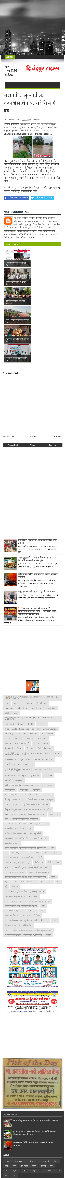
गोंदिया (50, 737)
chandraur (9, 651)
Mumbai (18, 681)
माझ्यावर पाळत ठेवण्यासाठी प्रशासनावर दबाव (19, 824)
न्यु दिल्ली (57, 795)
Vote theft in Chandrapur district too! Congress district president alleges (29, 713)
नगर (6, 795)
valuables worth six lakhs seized (19, 707)
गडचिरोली (36, 733)
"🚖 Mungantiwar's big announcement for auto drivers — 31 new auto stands (31, 640)
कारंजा (50, 728)
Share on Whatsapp (16, 205)
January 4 (9, 676)
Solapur (30, 691)
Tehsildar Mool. (45, 691)
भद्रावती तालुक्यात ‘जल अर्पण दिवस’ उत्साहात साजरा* (32, 810)
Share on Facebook (16, 198)
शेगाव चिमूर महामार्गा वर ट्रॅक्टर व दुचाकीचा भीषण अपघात (37, 484)
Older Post (57, 379)
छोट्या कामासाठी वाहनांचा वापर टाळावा (25, 761)
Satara (19, 691)
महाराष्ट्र (53, 819)
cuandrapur (51, 651)
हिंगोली (48, 877)
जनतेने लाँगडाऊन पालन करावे (14, 771)
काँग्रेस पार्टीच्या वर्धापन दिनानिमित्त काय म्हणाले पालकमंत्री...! (24, 728)
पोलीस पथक (39, 805)
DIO (15, 655)
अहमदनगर (18, 723)
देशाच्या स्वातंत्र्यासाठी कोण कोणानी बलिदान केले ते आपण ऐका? (25, 790)
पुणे (29, 805)
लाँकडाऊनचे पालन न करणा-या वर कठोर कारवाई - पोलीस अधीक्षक (27, 844)
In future (42, 667)
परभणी (40, 800)
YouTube (48, 718)
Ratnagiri (9, 691)
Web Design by (19, 1169)
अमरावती (8, 723)
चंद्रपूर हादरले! (54, 757)
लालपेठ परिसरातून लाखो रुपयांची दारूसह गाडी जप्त (21, 848)
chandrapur (37, 119)
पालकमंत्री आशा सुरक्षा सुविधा (14, 805)
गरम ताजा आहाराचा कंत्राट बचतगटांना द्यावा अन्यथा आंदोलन (24, 737)
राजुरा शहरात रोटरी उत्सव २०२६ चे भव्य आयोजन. (37, 535)
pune (46, 686)
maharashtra (47, 676)
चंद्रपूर (15, 747)
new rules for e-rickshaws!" (17, 686)
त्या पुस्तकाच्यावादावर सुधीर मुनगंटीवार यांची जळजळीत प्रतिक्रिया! (26, 781)
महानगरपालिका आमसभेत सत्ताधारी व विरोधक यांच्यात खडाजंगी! (25, 819)
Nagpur (29, 681)
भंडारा (58, 805)
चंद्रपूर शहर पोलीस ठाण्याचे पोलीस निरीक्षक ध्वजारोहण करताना (25, 757)
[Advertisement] (32, 27)
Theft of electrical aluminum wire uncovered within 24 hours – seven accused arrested (32, 697)
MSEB (7, 681)
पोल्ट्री (49, 805)
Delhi (7, 655)
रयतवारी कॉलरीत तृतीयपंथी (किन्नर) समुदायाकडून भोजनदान (24, 834)
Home (33, 379)
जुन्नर (29, 771)
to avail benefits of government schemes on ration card (29, 702)
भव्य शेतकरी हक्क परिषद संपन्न (39, 815)
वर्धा (42, 853)
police (36, 686)
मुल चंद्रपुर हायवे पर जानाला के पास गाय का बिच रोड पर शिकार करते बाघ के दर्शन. (37, 502)
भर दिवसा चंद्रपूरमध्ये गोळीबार (14, 815)
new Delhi (42, 681)
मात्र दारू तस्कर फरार (45, 824)
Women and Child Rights (16, 718)
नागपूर (37, 795)
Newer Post (8, 379)
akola (16, 646)
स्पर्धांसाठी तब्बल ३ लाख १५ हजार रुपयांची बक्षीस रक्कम (23, 877)
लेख (43, 848)
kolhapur (21, 676)
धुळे (52, 790)
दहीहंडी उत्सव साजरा (11, 786)
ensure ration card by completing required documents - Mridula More (29, 661)
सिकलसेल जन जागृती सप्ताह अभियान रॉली (18, 868)
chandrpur (23, 651)
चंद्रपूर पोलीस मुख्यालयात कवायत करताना (34, 747)
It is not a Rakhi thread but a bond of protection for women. (31, 671)
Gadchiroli (9, 667)
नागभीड (46, 795)
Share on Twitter (42, 198)
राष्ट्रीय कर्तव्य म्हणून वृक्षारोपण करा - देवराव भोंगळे (21, 839)
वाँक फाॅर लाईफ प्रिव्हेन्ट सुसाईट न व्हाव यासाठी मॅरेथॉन (22, 858)
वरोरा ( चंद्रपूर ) (31, 853)
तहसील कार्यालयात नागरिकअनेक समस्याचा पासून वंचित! (23, 776)
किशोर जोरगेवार (10, 733)
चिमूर (6, 761)
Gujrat (21, 667)
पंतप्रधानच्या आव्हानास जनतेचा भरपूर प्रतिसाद (19, 800)
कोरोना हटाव (24, 733)
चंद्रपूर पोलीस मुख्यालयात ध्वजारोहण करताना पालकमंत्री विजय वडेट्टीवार (28, 752)
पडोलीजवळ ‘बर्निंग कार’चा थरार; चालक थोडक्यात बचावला (38, 518)
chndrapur (37, 651)
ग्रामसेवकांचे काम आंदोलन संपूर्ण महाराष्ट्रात (39, 742)
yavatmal (35, 718)
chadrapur (27, 646)
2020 (7, 646)
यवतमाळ (15, 829)
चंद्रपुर (6, 747)
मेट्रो (6, 829)
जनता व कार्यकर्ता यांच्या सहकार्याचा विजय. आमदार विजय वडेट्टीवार (26, 766)
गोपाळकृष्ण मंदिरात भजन (13, 742)
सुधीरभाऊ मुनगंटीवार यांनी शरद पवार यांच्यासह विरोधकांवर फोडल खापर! (28, 873)
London (33, 676)
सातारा (55, 863)
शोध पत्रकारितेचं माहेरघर (11, 71)
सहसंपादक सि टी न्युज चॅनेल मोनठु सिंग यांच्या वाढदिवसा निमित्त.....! (26, 863)
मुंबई (58, 824)
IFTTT (30, 667)
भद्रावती (7, 810)
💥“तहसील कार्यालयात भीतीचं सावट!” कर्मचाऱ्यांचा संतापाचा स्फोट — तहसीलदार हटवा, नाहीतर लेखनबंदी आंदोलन (37, 554)
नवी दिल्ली (27, 795)
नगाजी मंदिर (15, 795)
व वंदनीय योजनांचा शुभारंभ (13, 853)
